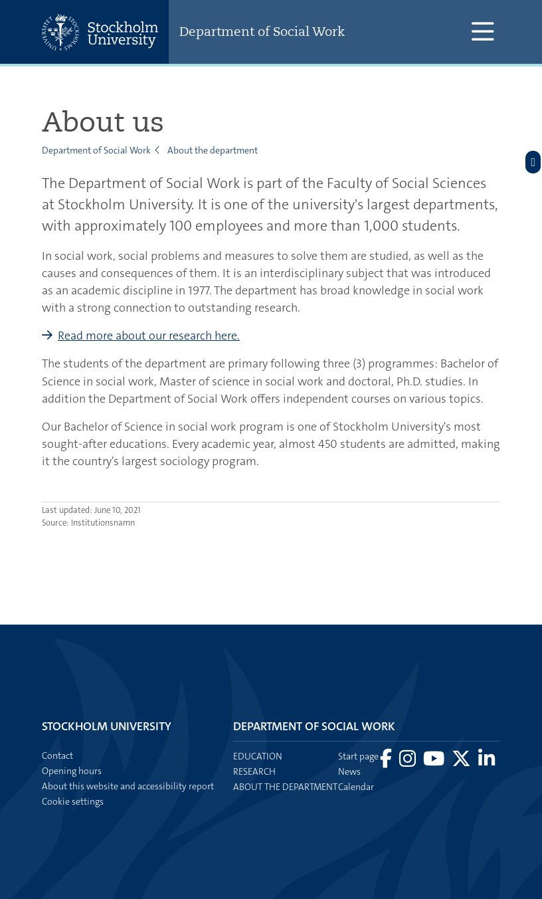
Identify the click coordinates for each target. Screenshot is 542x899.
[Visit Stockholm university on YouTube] (434, 762)
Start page (358, 756)
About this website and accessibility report (128, 786)
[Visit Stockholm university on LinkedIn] (486, 762)
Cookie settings (73, 801)
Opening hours (72, 771)
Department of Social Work (262, 31)
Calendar (356, 787)
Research (254, 771)
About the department (212, 150)
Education (257, 756)
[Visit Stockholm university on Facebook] (387, 762)
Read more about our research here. (149, 336)
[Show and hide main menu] (482, 32)
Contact (57, 755)
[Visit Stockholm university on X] (462, 762)
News (349, 771)
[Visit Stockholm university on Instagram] (408, 762)
